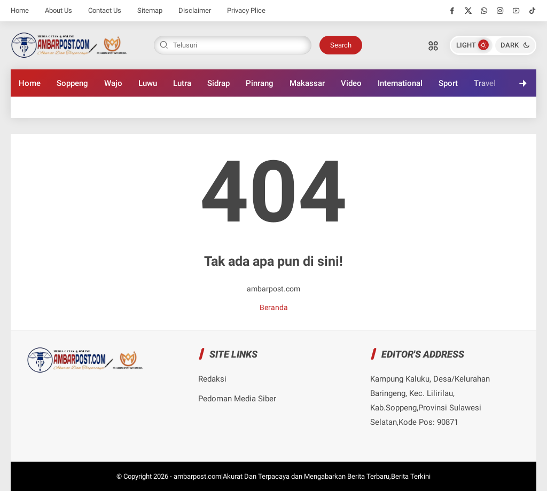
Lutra (182, 83)
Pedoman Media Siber (237, 398)
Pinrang (260, 83)
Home (20, 10)
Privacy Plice (246, 10)
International (400, 83)
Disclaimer (194, 10)
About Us (58, 10)
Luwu (147, 83)
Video (351, 83)
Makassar (307, 83)
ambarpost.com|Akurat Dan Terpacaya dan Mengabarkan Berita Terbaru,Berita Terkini (302, 476)
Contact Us (104, 10)
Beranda (274, 307)
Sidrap (218, 83)
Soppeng (72, 83)
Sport (448, 83)
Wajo (113, 83)
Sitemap (149, 10)
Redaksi (212, 379)
